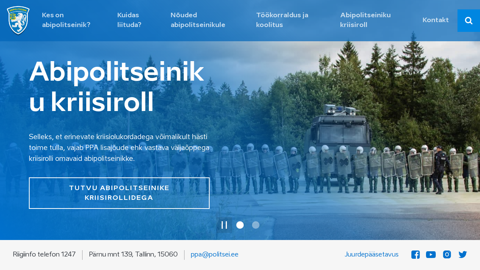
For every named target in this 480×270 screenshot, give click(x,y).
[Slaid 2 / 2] (256, 225)
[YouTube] (431, 255)
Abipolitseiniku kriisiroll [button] (365, 20)
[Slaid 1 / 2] (240, 225)
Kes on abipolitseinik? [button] (66, 20)
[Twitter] (462, 255)
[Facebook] (415, 255)
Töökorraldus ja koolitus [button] (282, 20)
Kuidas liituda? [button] (129, 20)
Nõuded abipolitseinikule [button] (198, 20)
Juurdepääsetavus (372, 255)
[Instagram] (447, 255)
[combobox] (469, 20)
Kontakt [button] (436, 20)
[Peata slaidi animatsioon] (224, 225)
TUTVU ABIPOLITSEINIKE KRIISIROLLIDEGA (119, 193)
